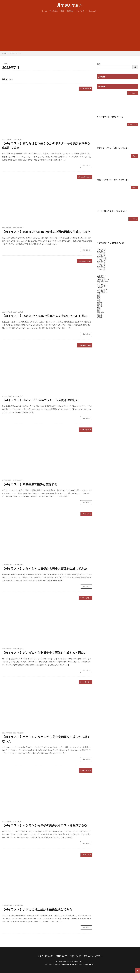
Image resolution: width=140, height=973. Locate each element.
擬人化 (99, 304)
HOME (4, 53)
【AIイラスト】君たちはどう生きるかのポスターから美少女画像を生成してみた (46, 145)
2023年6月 (101, 263)
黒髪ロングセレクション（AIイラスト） (113, 180)
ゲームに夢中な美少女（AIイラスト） (112, 211)
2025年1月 (101, 251)
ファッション (102, 289)
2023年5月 (101, 264)
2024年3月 (101, 254)
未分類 (99, 306)
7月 (19, 53)
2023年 (12, 53)
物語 (62, 11)
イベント (100, 282)
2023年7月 (101, 261)
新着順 (4, 79)
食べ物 (99, 317)
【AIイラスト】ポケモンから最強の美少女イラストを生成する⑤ (44, 825)
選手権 (99, 316)
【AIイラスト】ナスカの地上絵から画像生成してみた (37, 909)
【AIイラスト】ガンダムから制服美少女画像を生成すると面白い (44, 652)
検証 (98, 307)
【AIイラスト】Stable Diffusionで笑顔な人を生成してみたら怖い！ (46, 316)
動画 (98, 297)
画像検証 (70, 11)
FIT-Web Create (67, 964)
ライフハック (102, 292)
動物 (98, 296)
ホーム (44, 11)
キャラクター (81, 11)
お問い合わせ (75, 956)
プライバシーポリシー (93, 956)
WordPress (90, 964)
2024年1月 (101, 256)
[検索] (135, 67)
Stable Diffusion (85, 177)
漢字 (98, 309)
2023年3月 (101, 268)
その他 (99, 287)
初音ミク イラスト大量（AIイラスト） (113, 148)
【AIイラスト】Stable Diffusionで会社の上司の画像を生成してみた (46, 231)
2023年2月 (101, 269)
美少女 (135, 156)
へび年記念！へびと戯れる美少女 (110, 243)
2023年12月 (101, 258)
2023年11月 (101, 259)
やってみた (53, 11)
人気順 (10, 79)
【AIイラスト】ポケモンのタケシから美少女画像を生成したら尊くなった (46, 739)
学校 (98, 301)
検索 (98, 64)
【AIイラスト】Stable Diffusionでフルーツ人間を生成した (40, 400)
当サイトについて (45, 956)
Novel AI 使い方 (103, 279)
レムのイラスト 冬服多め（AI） (110, 117)
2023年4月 (101, 266)
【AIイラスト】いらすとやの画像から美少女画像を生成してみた (44, 568)
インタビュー (102, 284)
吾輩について (61, 956)
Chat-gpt (92, 11)
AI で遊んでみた (70, 5)
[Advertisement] (70, 30)
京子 (98, 294)
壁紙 (98, 299)
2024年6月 (101, 253)
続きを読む (86, 166)
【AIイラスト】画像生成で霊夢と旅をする (30, 484)
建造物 (99, 302)
